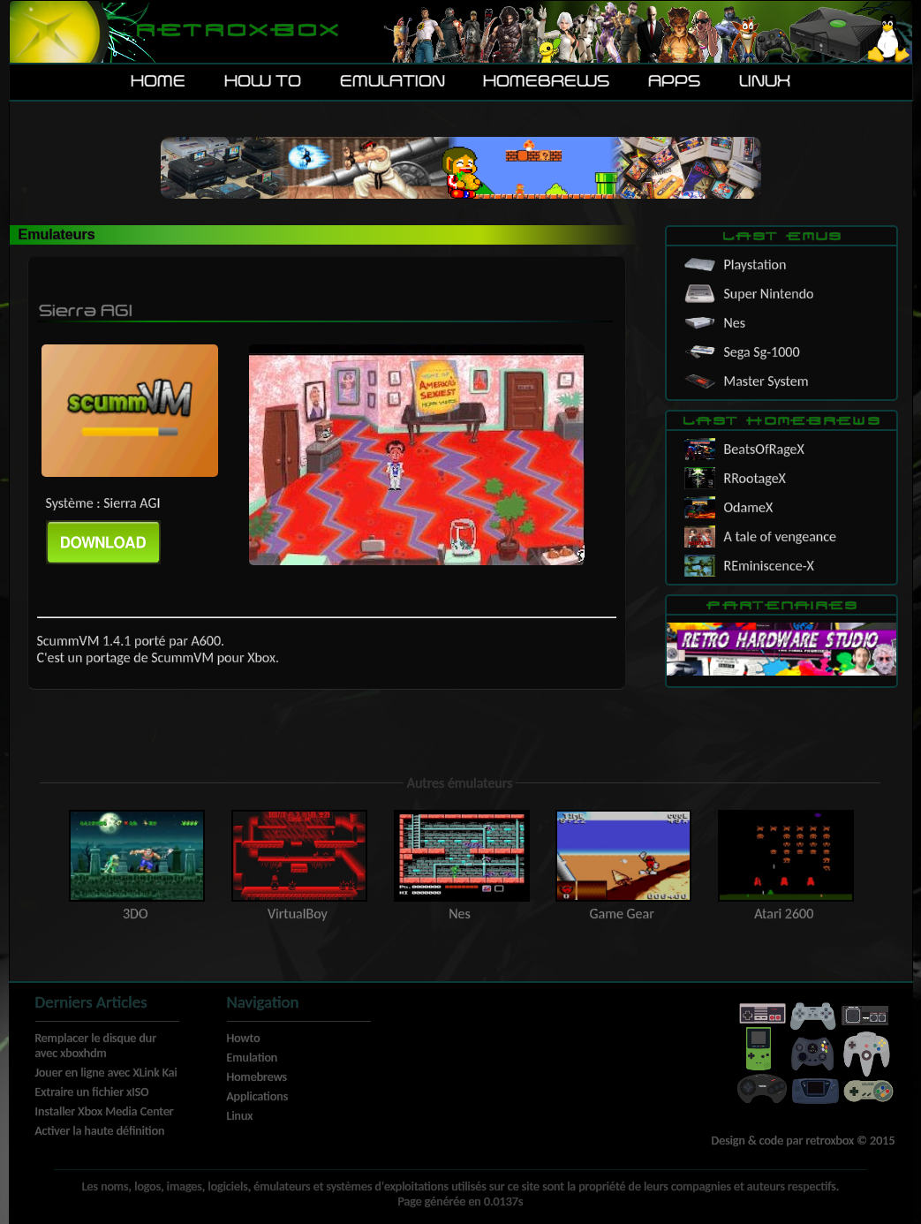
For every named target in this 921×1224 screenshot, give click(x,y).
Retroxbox (236, 31)
